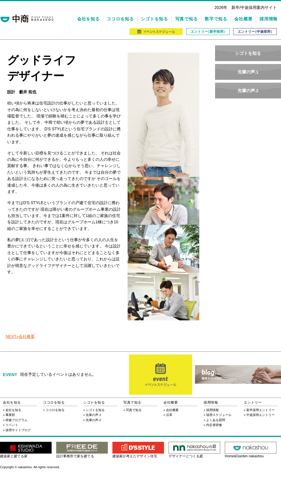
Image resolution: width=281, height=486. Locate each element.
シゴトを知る (154, 18)
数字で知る (216, 18)
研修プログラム (16, 420)
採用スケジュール (218, 415)
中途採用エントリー (260, 415)
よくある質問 (215, 420)
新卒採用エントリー (260, 410)
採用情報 (268, 18)
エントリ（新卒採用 (208, 32)
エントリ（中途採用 (255, 32)
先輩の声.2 (248, 90)
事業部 (10, 415)
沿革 (169, 415)
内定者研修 (214, 425)
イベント (11, 425)
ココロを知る (120, 18)
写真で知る (186, 18)
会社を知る (88, 18)
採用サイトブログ (18, 430)
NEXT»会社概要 (20, 336)
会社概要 (243, 18)
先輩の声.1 (248, 71)
